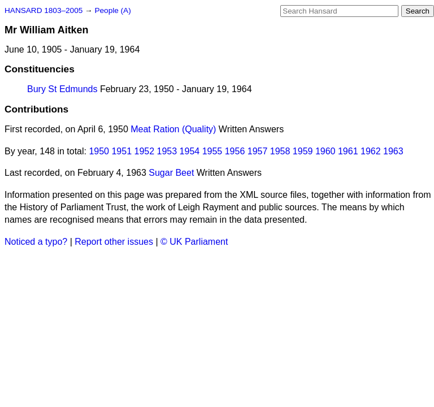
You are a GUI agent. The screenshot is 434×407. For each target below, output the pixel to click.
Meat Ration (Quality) (173, 129)
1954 (190, 151)
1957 (258, 151)
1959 (303, 151)
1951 (121, 151)
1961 (348, 151)
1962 (371, 151)
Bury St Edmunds (62, 89)
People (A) (112, 10)
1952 (144, 151)
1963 (393, 151)
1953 (167, 151)
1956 (235, 151)
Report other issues (114, 241)
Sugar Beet (171, 172)
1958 (280, 151)
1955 (212, 151)
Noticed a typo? (36, 241)
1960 (325, 151)
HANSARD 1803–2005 (44, 10)
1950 (99, 151)
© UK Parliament (194, 241)
